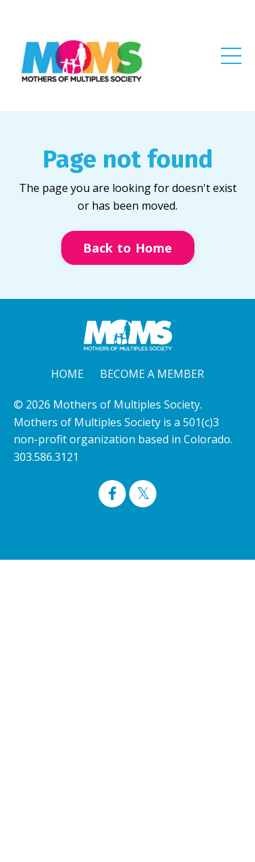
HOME (67, 373)
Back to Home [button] (128, 248)
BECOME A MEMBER (152, 373)
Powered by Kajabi (127, 524)
